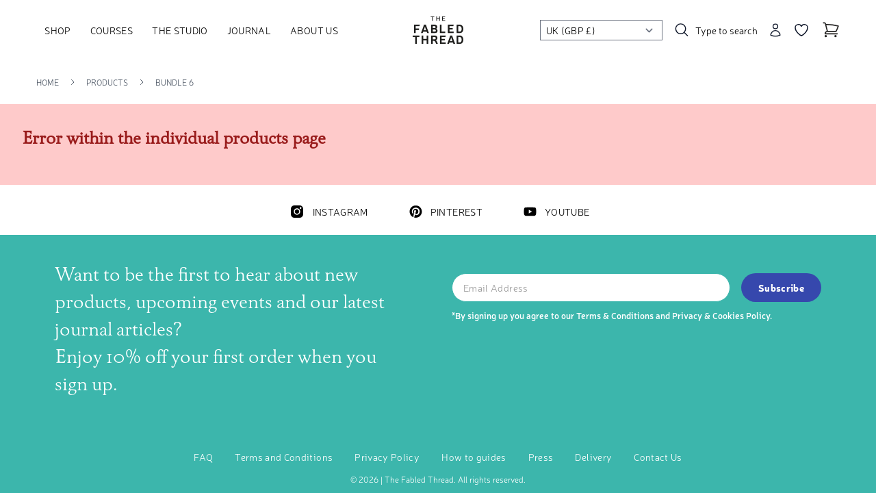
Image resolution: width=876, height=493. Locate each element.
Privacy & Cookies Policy (721, 315)
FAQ (203, 457)
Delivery (593, 457)
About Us (314, 30)
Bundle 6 (174, 82)
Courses (111, 30)
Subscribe (781, 287)
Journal (249, 30)
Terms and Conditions (284, 457)
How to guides (473, 457)
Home (47, 82)
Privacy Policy (387, 457)
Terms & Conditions (615, 315)
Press (541, 457)
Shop (57, 30)
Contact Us (658, 457)
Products (107, 82)
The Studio (180, 30)
